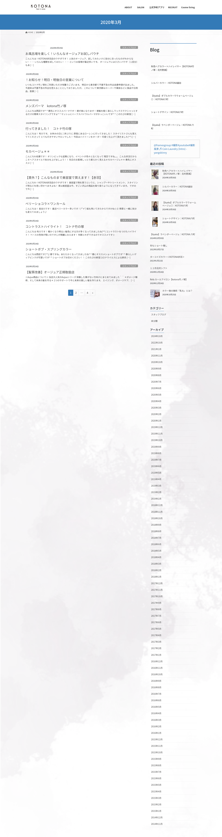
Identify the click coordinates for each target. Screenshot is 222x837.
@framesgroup (162, 145)
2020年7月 (156, 381)
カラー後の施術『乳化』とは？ (177, 290)
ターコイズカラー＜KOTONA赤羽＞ (167, 256)
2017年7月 (156, 615)
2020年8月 (156, 375)
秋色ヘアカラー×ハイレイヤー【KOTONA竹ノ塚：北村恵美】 (172, 68)
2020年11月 (157, 355)
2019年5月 (156, 472)
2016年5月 (156, 706)
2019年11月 (157, 433)
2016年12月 (157, 661)
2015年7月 (156, 771)
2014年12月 (157, 817)
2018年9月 (156, 524)
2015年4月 (156, 791)
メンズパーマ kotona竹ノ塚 (45, 106)
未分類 (154, 320)
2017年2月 (156, 648)
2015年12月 (157, 739)
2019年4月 (156, 479)
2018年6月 (156, 544)
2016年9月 (156, 680)
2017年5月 (156, 628)
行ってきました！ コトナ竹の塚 (48, 128)
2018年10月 (157, 518)
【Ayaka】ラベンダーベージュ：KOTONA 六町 (172, 126)
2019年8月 (156, 453)
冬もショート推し (158, 245)
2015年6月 (156, 778)
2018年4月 (156, 557)
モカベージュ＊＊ (37, 151)
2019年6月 (156, 466)
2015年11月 (157, 745)
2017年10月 (157, 596)
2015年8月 (156, 765)
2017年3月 (156, 641)
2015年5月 (156, 784)
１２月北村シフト (158, 268)
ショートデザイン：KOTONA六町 (167, 112)
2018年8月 (156, 531)
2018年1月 (156, 576)
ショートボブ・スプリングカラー (48, 249)
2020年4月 (156, 401)
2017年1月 (156, 654)
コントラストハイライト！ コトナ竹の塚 (54, 226)
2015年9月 (156, 758)
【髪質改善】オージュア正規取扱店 (49, 272)
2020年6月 (156, 388)
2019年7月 (156, 459)
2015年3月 (156, 797)
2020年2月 (156, 414)
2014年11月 (157, 823)
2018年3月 (156, 563)
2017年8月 (156, 609)
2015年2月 (156, 804)
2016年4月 (156, 713)
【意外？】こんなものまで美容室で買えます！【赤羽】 (64, 177)
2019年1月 (156, 498)
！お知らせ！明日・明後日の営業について (54, 79)
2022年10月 (157, 342)
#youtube (183, 145)
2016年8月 (156, 687)
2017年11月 (157, 589)
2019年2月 (156, 492)
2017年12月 (157, 583)
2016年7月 (156, 693)
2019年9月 (156, 446)
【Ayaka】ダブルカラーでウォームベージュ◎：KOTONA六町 (172, 97)
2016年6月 (156, 700)
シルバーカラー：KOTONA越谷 (166, 82)
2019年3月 (156, 485)
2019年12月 (157, 427)
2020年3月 (156, 407)
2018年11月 (157, 511)
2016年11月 (157, 667)
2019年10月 (157, 440)
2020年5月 (156, 394)
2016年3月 (156, 719)
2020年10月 (157, 362)
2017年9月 (156, 602)
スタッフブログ (129, 47)
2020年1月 (156, 420)
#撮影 (174, 145)
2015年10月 (157, 752)
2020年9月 (156, 368)
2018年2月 (156, 570)
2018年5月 (156, 550)
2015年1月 (156, 810)
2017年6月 (156, 622)
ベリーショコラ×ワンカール (45, 203)
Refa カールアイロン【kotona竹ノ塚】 (169, 279)
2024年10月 (157, 336)
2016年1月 (156, 732)
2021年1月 (156, 349)
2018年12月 (157, 505)
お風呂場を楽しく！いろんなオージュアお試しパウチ (62, 53)
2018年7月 (156, 537)
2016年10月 (157, 674)
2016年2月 (156, 726)
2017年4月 (156, 635)
